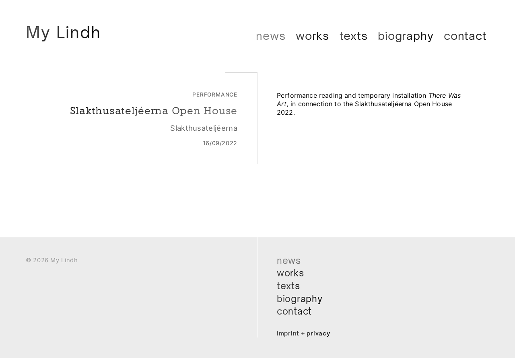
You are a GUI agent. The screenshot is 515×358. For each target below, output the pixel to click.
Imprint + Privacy (305, 333)
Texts (354, 35)
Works (312, 35)
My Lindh (67, 32)
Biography (405, 35)
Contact (465, 35)
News (270, 35)
